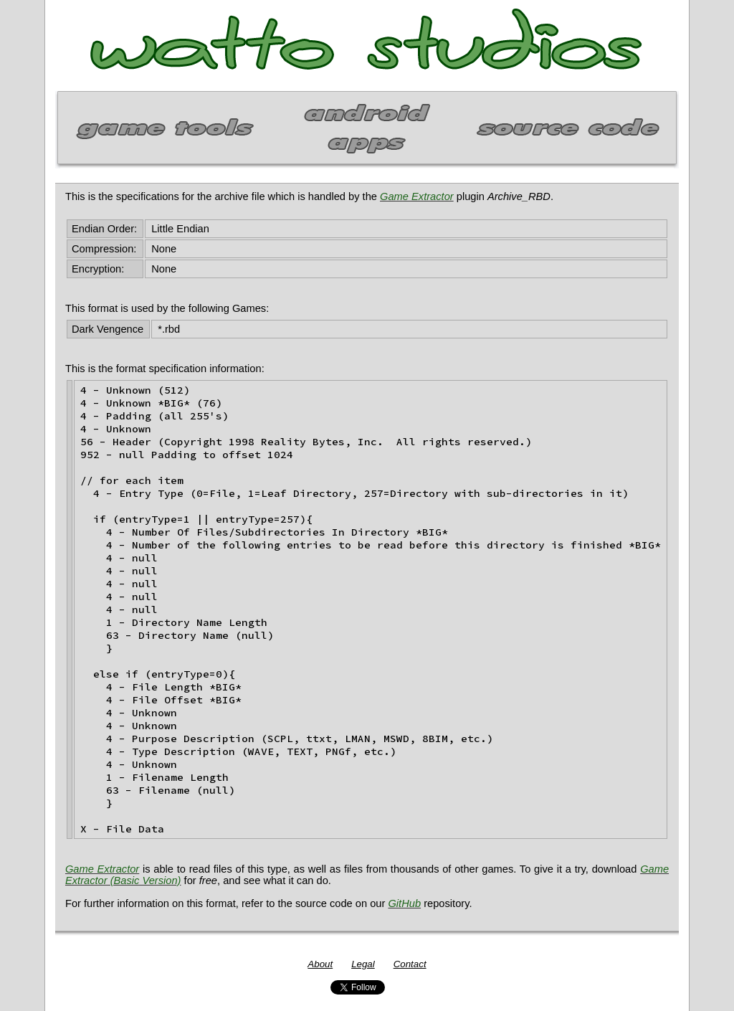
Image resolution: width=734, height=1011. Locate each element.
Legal (363, 964)
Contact (410, 964)
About (320, 964)
